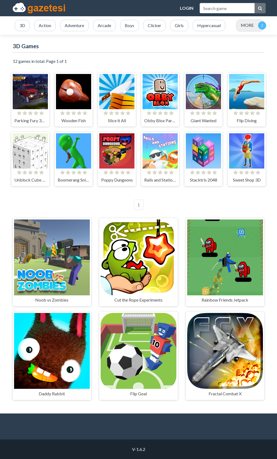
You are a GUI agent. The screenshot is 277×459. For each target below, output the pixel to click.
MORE (247, 25)
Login (186, 8)
